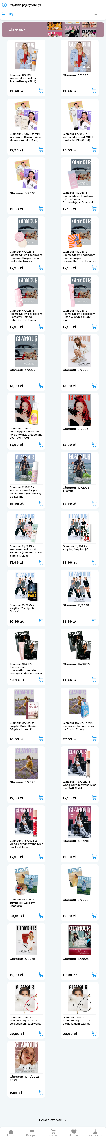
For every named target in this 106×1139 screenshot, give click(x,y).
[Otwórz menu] (32, 1133)
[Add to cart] (41, 91)
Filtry (7, 14)
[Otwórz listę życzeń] (73, 1133)
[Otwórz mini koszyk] (53, 1133)
